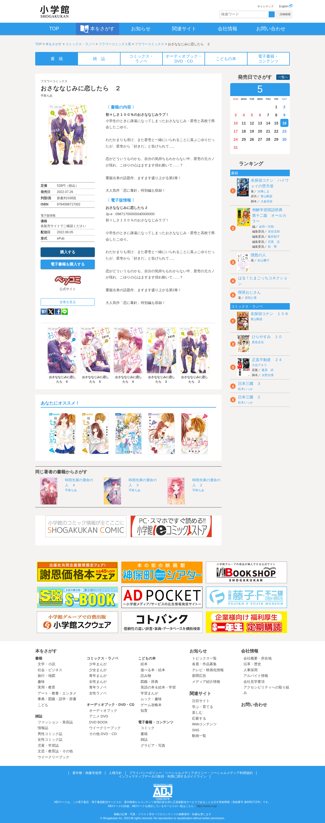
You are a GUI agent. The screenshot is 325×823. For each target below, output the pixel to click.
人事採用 (250, 670)
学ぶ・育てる (202, 707)
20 (260, 131)
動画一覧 (199, 736)
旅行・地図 (46, 676)
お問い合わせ (254, 704)
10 (235, 123)
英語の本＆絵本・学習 (158, 687)
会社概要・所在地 (257, 658)
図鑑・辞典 (149, 682)
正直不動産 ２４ (267, 360)
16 (284, 123)
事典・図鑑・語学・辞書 (57, 699)
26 (252, 139)
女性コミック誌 (50, 739)
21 (268, 131)
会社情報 (249, 651)
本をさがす (54, 44)
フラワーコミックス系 (115, 44)
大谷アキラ (259, 365)
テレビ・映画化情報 (208, 670)
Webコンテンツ (204, 724)
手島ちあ (47, 95)
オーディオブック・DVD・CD (110, 705)
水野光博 (268, 375)
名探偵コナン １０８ (269, 314)
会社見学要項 (254, 682)
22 (276, 131)
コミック (148, 728)
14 (268, 123)
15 (276, 123)
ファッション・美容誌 (55, 722)
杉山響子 (263, 260)
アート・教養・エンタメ (57, 693)
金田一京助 (266, 226)
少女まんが (98, 670)
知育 (144, 711)
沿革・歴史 (252, 664)
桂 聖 (272, 246)
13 (260, 123)
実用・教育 (46, 687)
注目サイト (201, 701)
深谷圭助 (274, 231)
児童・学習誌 (48, 745)
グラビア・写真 (153, 745)
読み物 (146, 676)
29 (276, 139)
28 (268, 139)
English (285, 6)
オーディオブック (103, 711)
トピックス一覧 (204, 658)
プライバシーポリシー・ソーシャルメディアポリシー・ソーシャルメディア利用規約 (191, 773)
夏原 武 (268, 370)
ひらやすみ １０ (267, 337)
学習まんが (151, 693)
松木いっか (245, 389)
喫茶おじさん (249, 292)
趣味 (41, 682)
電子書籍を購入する (68, 264)
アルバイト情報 (255, 676)
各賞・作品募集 (204, 664)
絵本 (144, 664)
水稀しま (263, 191)
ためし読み (68, 173)
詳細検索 (285, 14)
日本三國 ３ (249, 383)
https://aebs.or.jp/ (206, 806)
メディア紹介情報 (206, 682)
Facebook (57, 312)
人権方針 (115, 773)
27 (260, 139)
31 (235, 147)
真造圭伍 (258, 342)
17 (235, 131)
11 (244, 123)
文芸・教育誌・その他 (55, 751)
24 (235, 139)
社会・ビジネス (50, 670)
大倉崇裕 (266, 201)
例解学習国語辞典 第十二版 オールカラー (269, 215)
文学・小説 (46, 664)
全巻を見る (68, 302)
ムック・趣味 (151, 699)
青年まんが (98, 676)
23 (284, 131)
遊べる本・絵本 (153, 670)
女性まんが (98, 682)
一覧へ (283, 77)
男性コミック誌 (50, 734)
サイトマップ (265, 6)
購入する (67, 252)
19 (252, 131)
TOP (38, 44)
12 (252, 123)
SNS (195, 730)
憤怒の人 (258, 255)
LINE (64, 312)
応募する (199, 718)
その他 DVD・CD (103, 734)
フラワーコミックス (149, 44)
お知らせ (198, 651)
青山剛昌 (266, 196)
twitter (50, 312)
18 (244, 131)
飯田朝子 (274, 236)
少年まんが (98, 664)
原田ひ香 (251, 297)
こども (43, 705)
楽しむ (197, 712)
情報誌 (43, 728)
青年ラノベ (98, 687)
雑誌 (38, 716)
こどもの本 (147, 658)
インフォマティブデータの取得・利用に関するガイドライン (162, 776)
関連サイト (200, 693)
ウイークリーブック (53, 757)
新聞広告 (199, 676)
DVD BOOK (98, 722)
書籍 (38, 658)
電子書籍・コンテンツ (155, 722)
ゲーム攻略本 (151, 705)
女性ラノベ (98, 693)
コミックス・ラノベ (80, 44)
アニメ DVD (98, 716)
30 (284, 139)
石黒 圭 (274, 241)
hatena (44, 312)
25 (244, 139)
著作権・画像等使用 (87, 773)
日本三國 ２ (249, 397)
